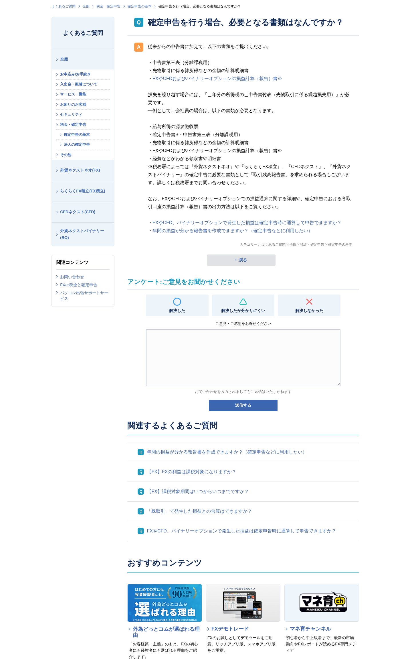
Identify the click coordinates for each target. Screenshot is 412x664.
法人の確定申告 (77, 144)
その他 (65, 155)
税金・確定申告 (108, 6)
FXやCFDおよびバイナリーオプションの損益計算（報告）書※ (217, 78)
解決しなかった (309, 310)
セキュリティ (71, 114)
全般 (86, 6)
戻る (243, 260)
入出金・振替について (78, 84)
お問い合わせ (72, 277)
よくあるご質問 (64, 6)
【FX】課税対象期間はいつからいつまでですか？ (198, 491)
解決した (177, 310)
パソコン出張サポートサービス (84, 296)
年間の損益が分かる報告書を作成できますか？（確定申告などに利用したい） (232, 230)
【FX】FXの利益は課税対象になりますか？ (191, 471)
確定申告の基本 (140, 6)
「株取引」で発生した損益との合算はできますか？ (199, 511)
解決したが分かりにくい (243, 310)
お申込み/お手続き (75, 74)
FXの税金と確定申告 (78, 285)
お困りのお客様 (73, 104)
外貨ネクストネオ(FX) (80, 170)
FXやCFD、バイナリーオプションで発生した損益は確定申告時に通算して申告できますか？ (247, 222)
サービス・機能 (73, 94)
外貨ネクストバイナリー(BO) (82, 234)
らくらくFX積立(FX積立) (82, 191)
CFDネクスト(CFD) (77, 212)
